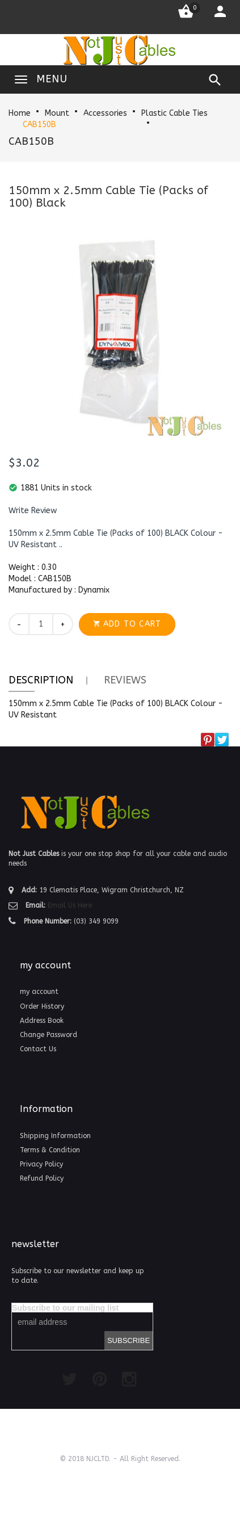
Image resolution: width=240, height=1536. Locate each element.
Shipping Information (55, 1136)
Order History (42, 1006)
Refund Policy (42, 1178)
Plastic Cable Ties (174, 113)
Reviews (125, 680)
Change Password (48, 1035)
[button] (33, 511)
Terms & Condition (50, 1150)
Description (41, 680)
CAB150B (39, 124)
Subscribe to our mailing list (65, 1307)
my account (39, 992)
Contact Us (38, 1049)
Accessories (105, 113)
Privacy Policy (41, 1164)
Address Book (42, 1021)
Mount (57, 113)
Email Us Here (70, 905)
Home (20, 113)
